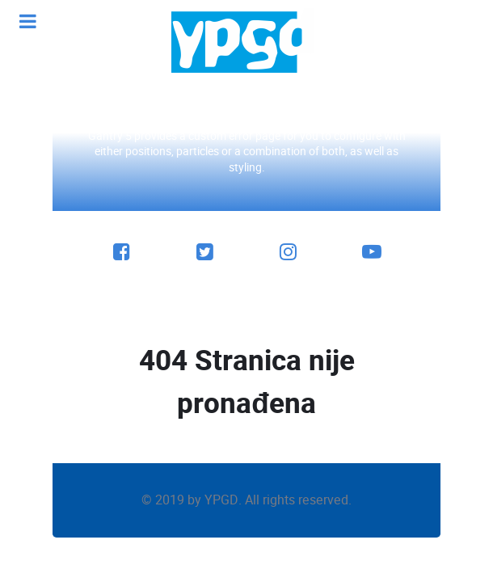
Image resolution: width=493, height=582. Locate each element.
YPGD (221, 500)
